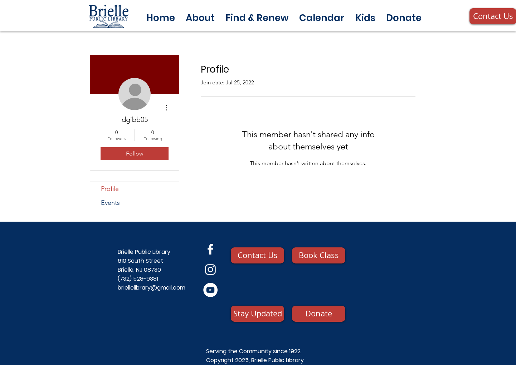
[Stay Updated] (257, 314)
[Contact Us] (257, 255)
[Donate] (318, 314)
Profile (110, 189)
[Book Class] (318, 255)
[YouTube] (210, 290)
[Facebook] (210, 249)
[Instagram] (210, 269)
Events (110, 203)
